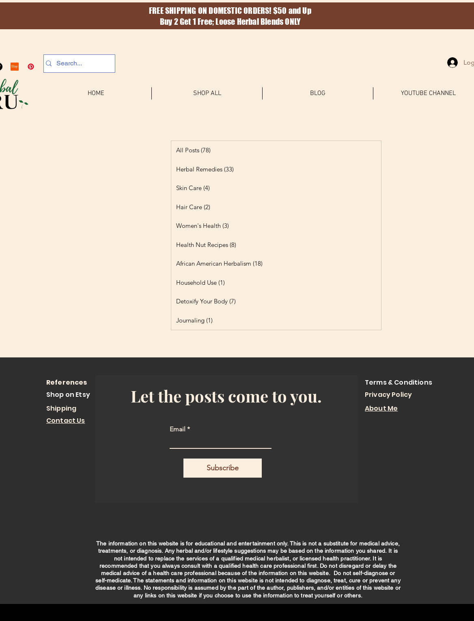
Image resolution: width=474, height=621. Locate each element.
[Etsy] (15, 67)
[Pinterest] (31, 67)
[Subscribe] (222, 468)
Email (177, 429)
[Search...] (77, 63)
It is (393, 550)
